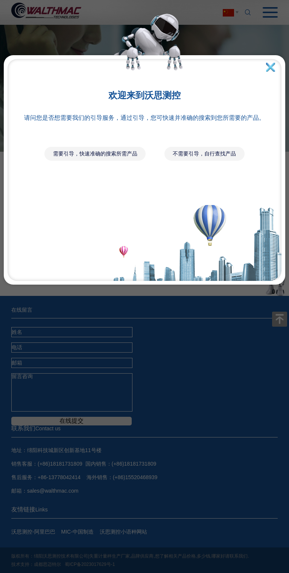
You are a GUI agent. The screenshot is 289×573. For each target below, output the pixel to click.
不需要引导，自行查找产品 (204, 154)
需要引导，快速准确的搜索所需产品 (95, 154)
